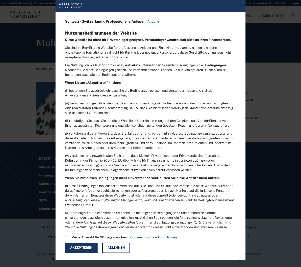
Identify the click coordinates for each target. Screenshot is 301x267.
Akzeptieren (81, 248)
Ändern (153, 21)
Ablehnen (116, 248)
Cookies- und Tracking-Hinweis (153, 237)
